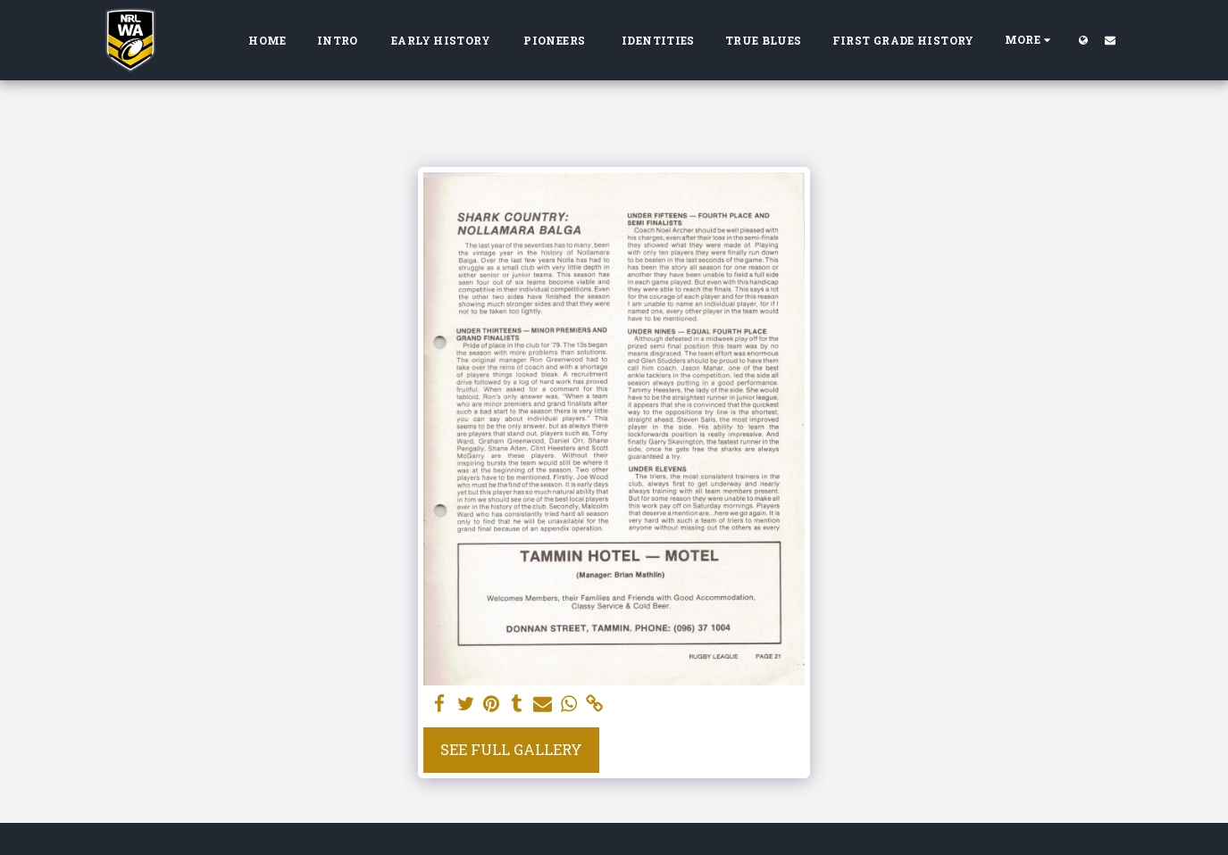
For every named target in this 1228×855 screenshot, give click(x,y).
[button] (1110, 40)
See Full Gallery (511, 749)
